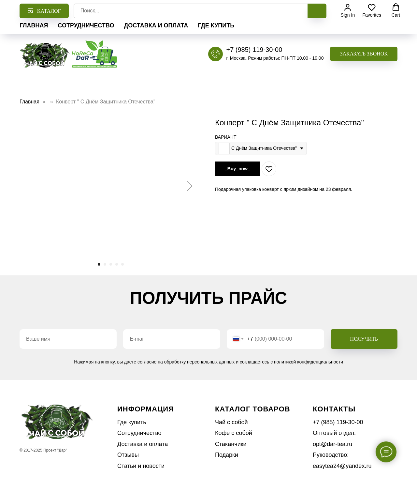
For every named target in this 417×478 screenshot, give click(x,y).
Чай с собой (231, 422)
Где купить (216, 25)
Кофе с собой (233, 433)
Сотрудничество (86, 25)
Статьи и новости (141, 466)
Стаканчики (231, 444)
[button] (363, 54)
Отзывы (128, 455)
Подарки (226, 455)
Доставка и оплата (156, 25)
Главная (34, 25)
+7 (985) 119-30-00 (254, 49)
